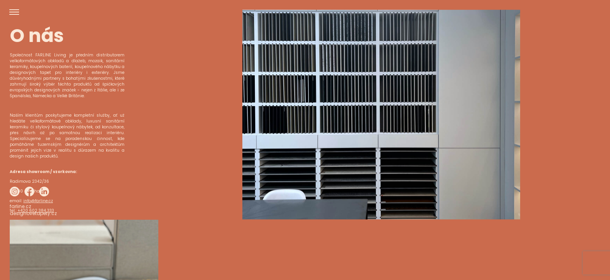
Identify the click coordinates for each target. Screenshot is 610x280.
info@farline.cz (38, 201)
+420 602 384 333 (36, 211)
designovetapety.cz (33, 266)
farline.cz (20, 259)
